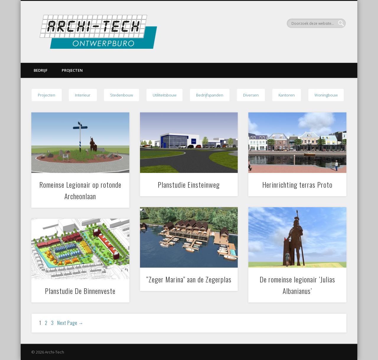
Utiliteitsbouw (164, 95)
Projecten (72, 70)
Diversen (251, 95)
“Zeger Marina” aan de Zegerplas (189, 279)
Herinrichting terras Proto (297, 184)
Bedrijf (41, 70)
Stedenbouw (121, 95)
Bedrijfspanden (209, 95)
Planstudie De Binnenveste (80, 290)
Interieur (82, 95)
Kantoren (286, 95)
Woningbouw (326, 95)
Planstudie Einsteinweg (189, 184)
